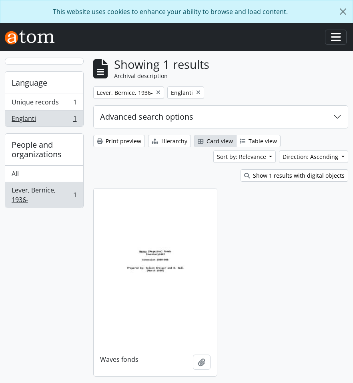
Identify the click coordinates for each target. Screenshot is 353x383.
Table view (258, 141)
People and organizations (37, 149)
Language (29, 82)
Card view (215, 141)
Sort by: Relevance (242, 156)
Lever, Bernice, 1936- (44, 195)
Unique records (44, 103)
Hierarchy (169, 141)
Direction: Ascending (311, 156)
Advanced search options (146, 116)
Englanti (44, 120)
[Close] (343, 11)
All (15, 173)
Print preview (119, 141)
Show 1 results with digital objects (294, 175)
